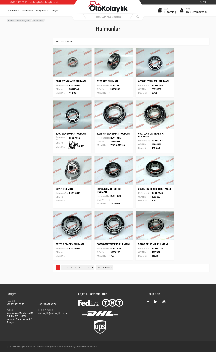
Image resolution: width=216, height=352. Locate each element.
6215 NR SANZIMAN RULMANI (113, 133)
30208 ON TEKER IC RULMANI (113, 244)
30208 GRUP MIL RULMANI (153, 244)
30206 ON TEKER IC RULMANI (154, 189)
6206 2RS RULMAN (107, 81)
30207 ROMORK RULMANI (70, 244)
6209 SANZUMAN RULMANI (71, 133)
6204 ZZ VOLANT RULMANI (71, 81)
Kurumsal (13, 10)
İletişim (54, 10)
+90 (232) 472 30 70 (17, 2)
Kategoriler (42, 10)
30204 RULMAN (64, 189)
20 (98, 267)
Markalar (27, 10)
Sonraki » (107, 267)
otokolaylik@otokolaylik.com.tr (44, 2)
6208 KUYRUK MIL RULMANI (153, 81)
